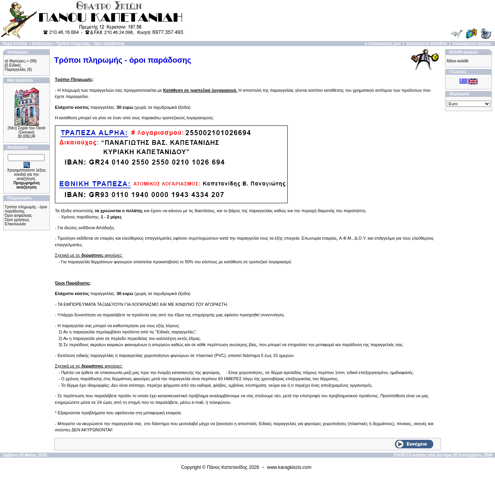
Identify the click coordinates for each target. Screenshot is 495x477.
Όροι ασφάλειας (18, 215)
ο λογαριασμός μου (383, 43)
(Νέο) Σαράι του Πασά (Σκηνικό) (27, 130)
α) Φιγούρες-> (17, 61)
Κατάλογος (42, 43)
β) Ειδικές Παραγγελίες (15, 67)
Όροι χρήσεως (17, 220)
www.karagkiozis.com (289, 467)
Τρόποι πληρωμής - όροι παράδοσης (90, 43)
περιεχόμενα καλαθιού (426, 43)
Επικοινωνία (15, 224)
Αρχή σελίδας (14, 43)
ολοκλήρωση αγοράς (472, 43)
